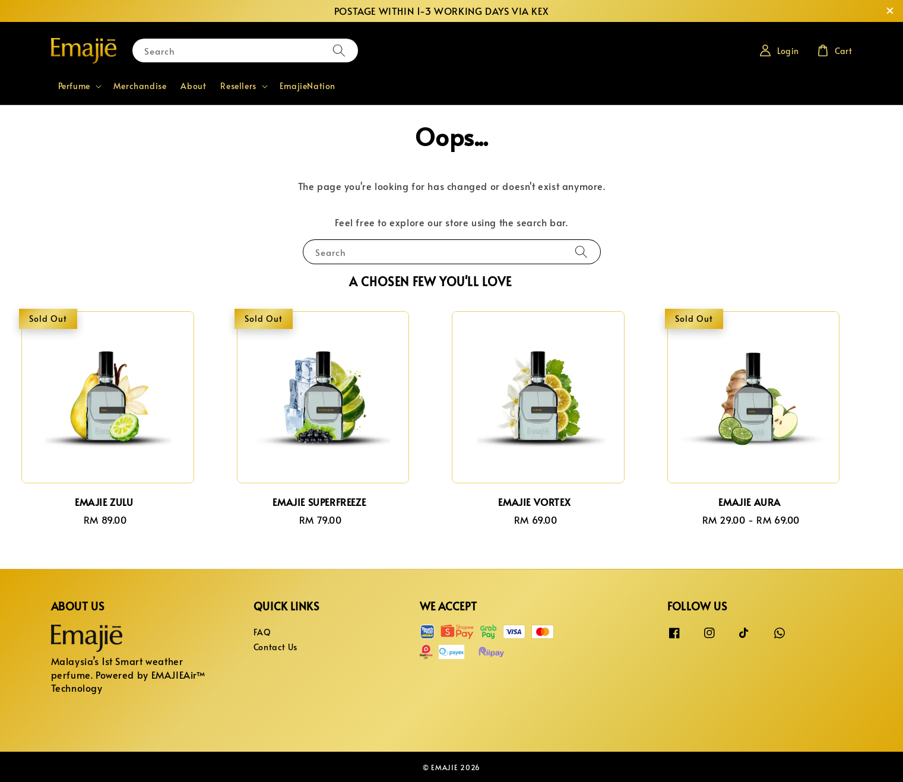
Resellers (238, 86)
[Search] (339, 50)
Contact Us (275, 647)
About (193, 85)
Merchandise (140, 85)
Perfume (74, 86)
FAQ (262, 632)
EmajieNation (307, 85)
